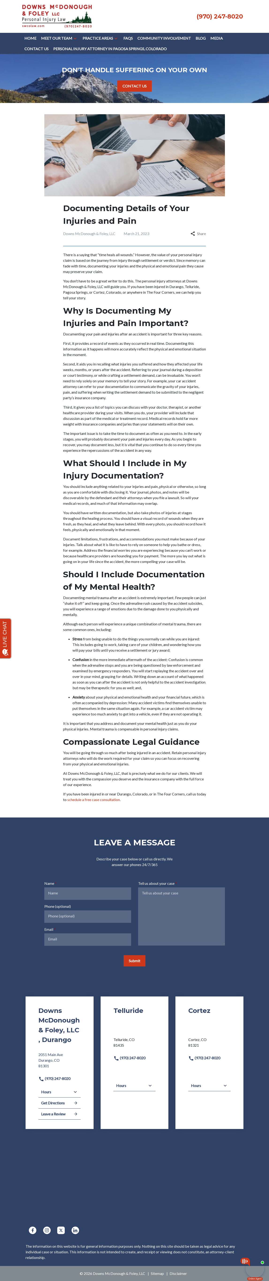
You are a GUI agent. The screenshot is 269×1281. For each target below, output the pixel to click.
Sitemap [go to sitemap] (157, 1273)
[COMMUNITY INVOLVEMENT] (164, 38)
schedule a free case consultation (93, 799)
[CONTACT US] (134, 86)
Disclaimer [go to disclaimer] (178, 1273)
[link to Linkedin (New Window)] (75, 1230)
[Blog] (201, 38)
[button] (75, 38)
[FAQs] (128, 38)
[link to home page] (57, 16)
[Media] (216, 38)
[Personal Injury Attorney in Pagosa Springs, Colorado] (110, 49)
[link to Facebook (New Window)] (32, 1230)
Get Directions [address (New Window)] (59, 1103)
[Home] (30, 38)
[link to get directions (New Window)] (59, 1062)
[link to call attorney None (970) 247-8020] (219, 16)
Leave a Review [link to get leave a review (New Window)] (59, 1114)
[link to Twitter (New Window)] (61, 1230)
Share (198, 233)
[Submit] (134, 960)
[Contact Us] (36, 49)
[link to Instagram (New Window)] (47, 1230)
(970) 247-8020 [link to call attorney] (54, 1078)
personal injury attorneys (162, 281)
